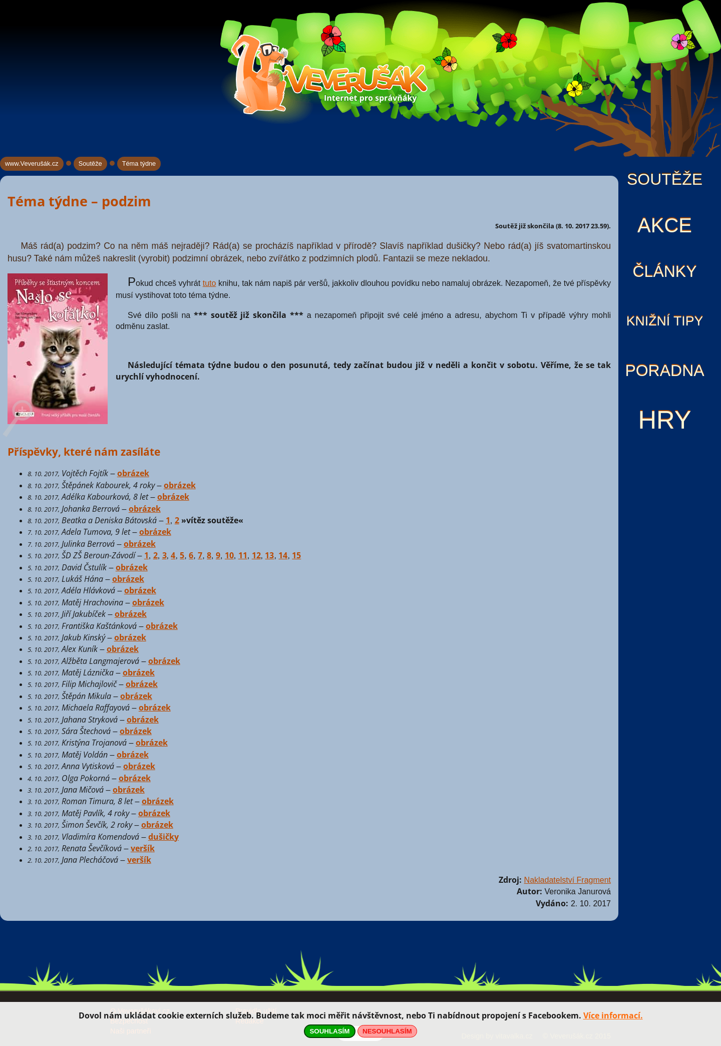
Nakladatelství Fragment (567, 880)
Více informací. (613, 1015)
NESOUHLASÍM (387, 1031)
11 (242, 555)
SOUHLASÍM (329, 1031)
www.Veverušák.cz (32, 163)
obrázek (133, 473)
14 (282, 555)
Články (664, 271)
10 (229, 555)
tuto (209, 283)
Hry (664, 420)
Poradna (664, 371)
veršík (143, 848)
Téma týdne (139, 163)
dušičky (163, 836)
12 (256, 555)
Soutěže (664, 179)
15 (296, 555)
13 (269, 555)
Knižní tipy (664, 320)
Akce (664, 225)
